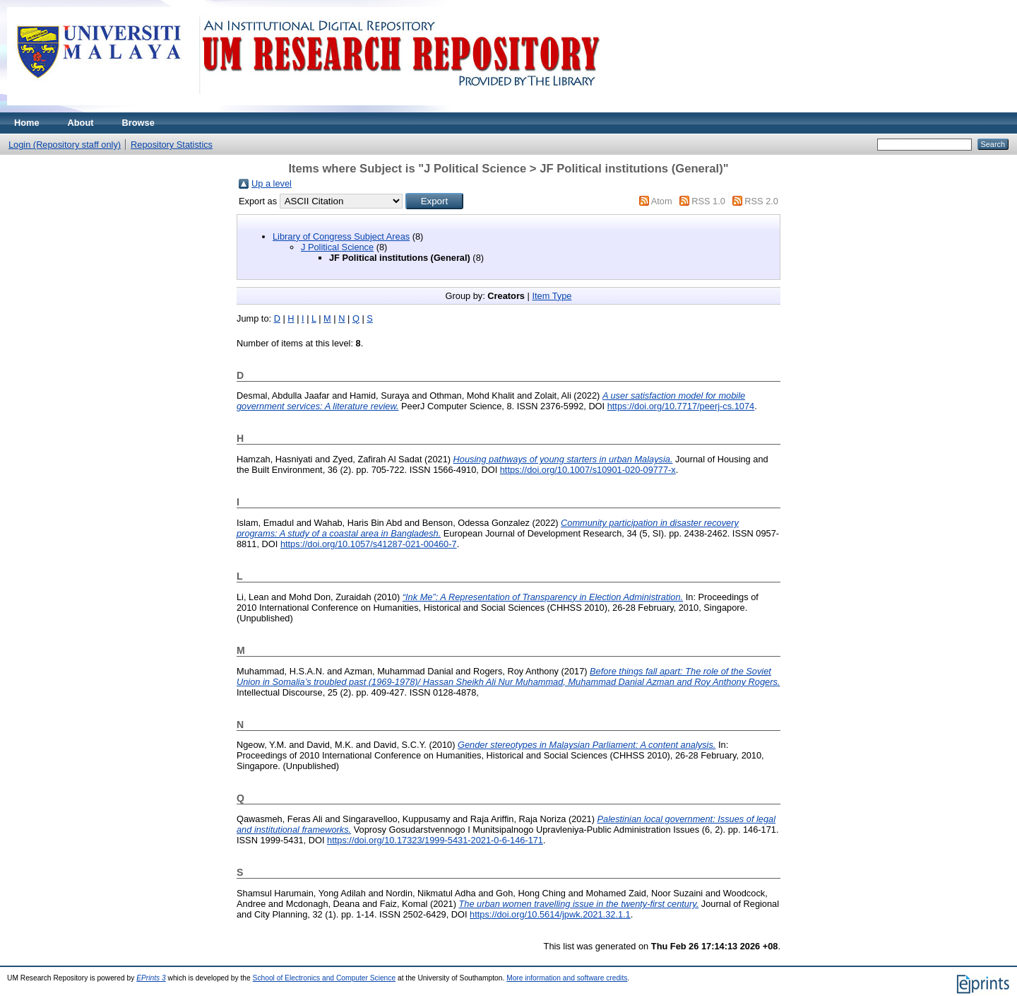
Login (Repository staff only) (64, 144)
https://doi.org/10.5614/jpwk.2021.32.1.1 (550, 914)
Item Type (551, 296)
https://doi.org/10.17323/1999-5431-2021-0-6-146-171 (435, 840)
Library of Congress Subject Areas (341, 236)
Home (27, 122)
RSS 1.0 (708, 201)
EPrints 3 (151, 978)
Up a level (271, 183)
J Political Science (337, 247)
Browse (138, 122)
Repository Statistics (172, 144)
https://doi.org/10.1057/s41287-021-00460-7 (368, 544)
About (81, 122)
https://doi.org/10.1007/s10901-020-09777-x (588, 469)
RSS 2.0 (761, 201)
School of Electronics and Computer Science (324, 978)
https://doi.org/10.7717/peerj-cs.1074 (680, 406)
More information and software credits (566, 978)
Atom (661, 201)
